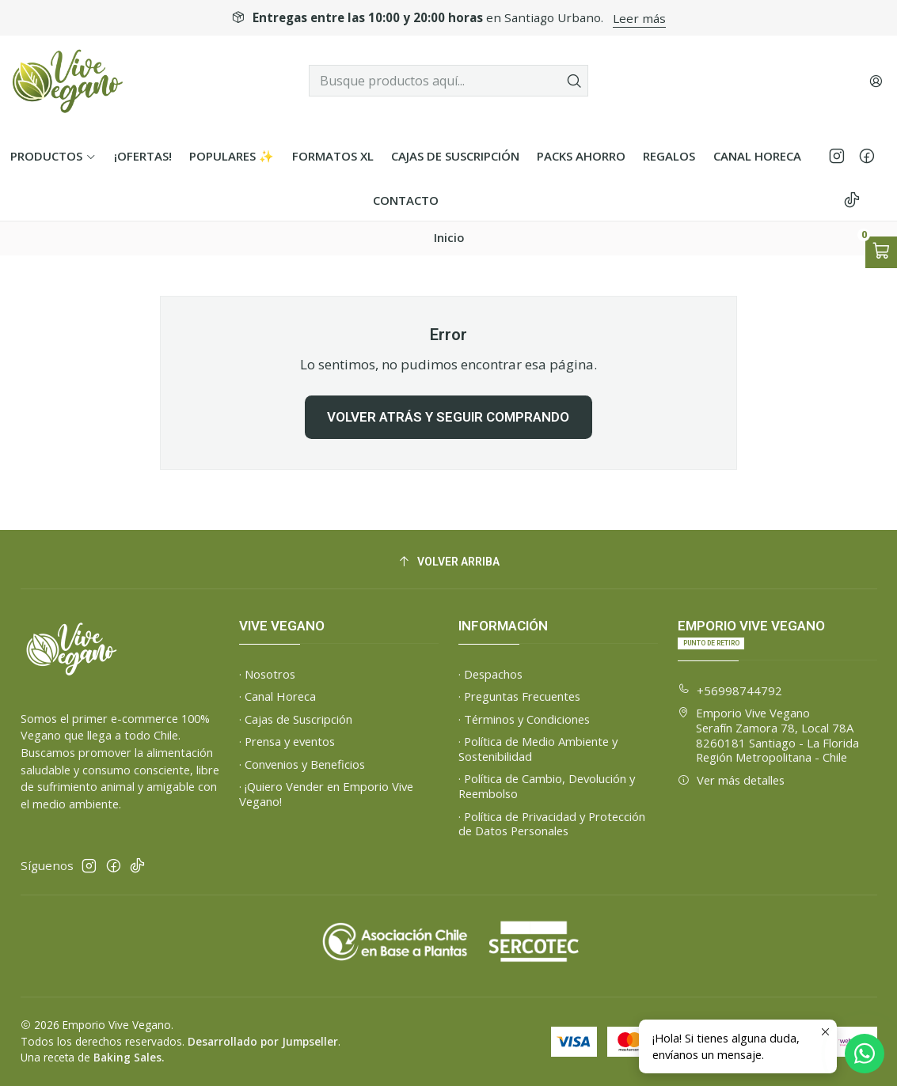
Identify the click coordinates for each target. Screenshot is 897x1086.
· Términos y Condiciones (524, 719)
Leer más (639, 18)
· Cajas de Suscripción (295, 719)
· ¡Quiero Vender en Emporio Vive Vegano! (326, 793)
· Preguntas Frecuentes (519, 696)
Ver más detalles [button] (731, 780)
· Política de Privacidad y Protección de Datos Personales (551, 823)
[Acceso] (876, 80)
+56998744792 (730, 690)
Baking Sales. (128, 1057)
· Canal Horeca (277, 696)
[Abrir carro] (881, 252)
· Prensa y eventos (287, 741)
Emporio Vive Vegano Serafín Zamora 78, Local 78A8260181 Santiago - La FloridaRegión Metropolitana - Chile (768, 735)
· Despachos (490, 674)
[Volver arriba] (449, 562)
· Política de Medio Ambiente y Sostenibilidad (538, 748)
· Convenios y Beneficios (302, 764)
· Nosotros (267, 674)
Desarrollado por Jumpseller (263, 1041)
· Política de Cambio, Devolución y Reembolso (546, 785)
